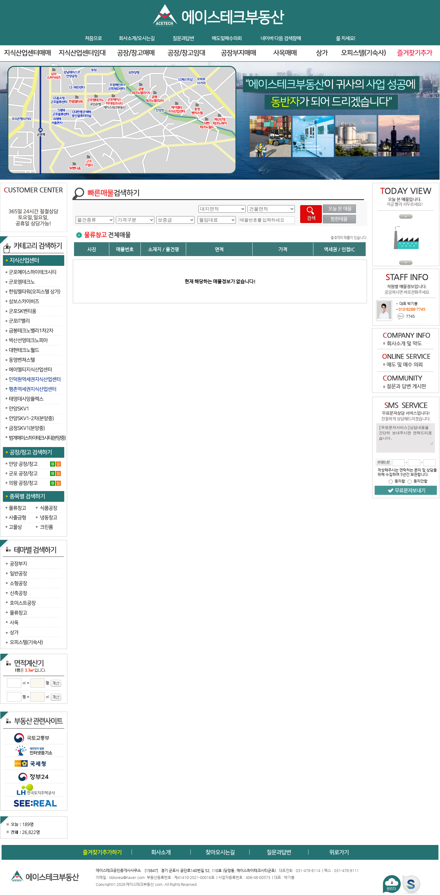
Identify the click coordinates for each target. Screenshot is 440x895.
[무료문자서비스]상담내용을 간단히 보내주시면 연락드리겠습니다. (405, 435)
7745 (410, 316)
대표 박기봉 (408, 303)
